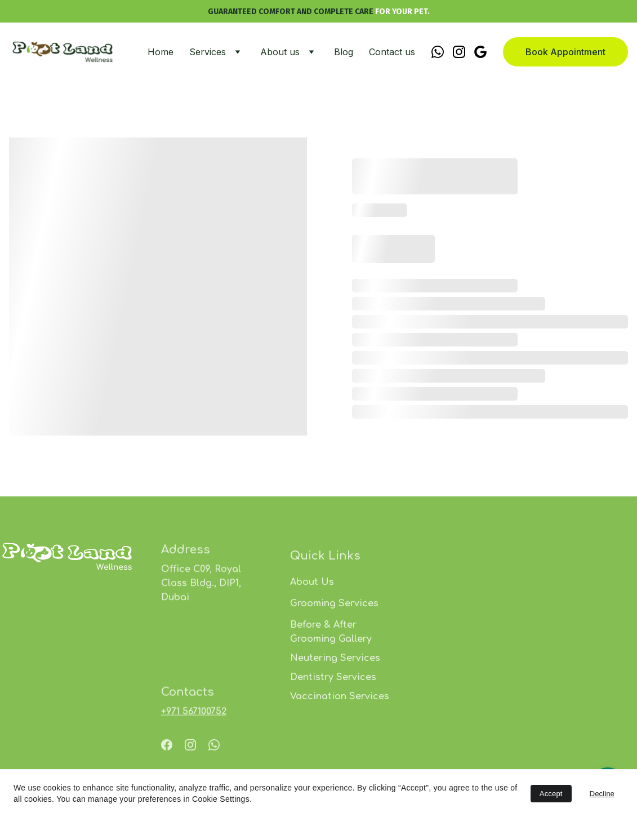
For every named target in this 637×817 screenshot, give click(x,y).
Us (327, 607)
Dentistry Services (333, 703)
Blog (343, 51)
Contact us (392, 51)
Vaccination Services (339, 722)
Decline (602, 793)
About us (280, 51)
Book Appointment (565, 51)
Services (207, 51)
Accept (551, 793)
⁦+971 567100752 (193, 715)
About (305, 607)
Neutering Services (335, 683)
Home (160, 51)
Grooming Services (334, 629)
